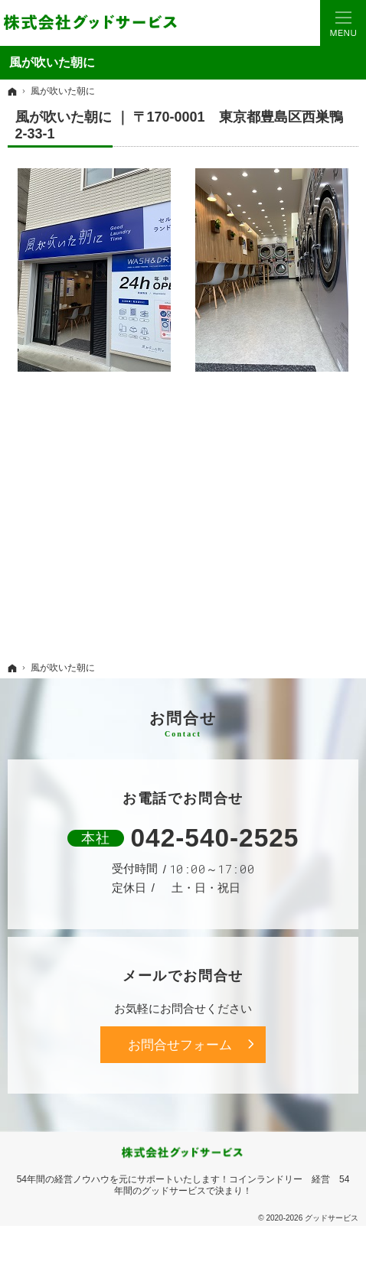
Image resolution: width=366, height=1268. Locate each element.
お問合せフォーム (180, 1044)
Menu (343, 23)
